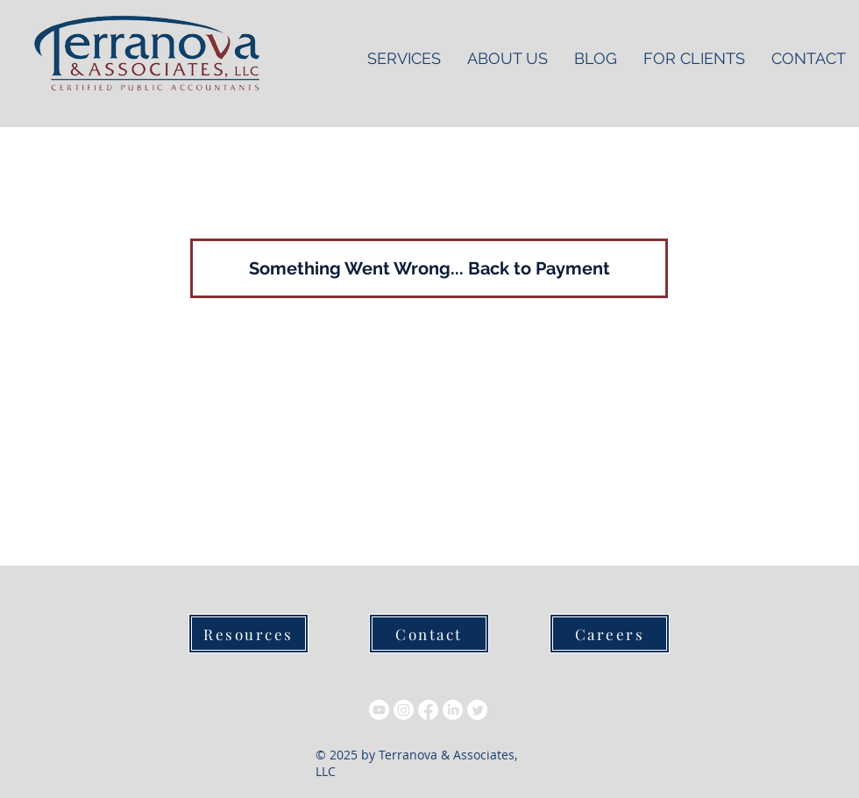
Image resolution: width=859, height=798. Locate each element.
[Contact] (429, 633)
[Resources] (248, 633)
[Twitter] (477, 710)
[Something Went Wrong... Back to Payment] (429, 268)
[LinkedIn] (453, 710)
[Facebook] (428, 710)
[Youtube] (379, 710)
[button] (694, 58)
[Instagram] (404, 710)
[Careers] (610, 633)
